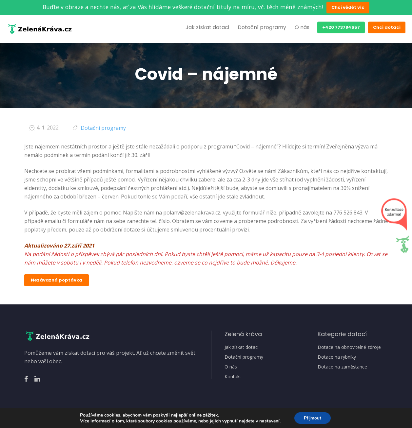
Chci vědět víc (347, 7)
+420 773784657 (341, 27)
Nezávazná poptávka (56, 280)
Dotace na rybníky (337, 357)
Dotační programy (262, 27)
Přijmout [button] (313, 418)
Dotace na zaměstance (342, 366)
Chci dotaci (387, 27)
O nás (302, 27)
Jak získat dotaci (207, 27)
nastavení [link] (269, 421)
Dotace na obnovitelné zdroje (349, 347)
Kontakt (233, 376)
